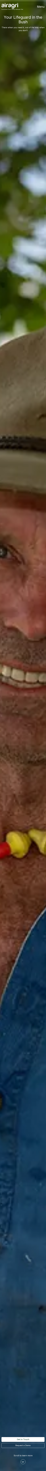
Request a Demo (23, 1445)
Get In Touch (23, 1439)
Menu (41, 6)
